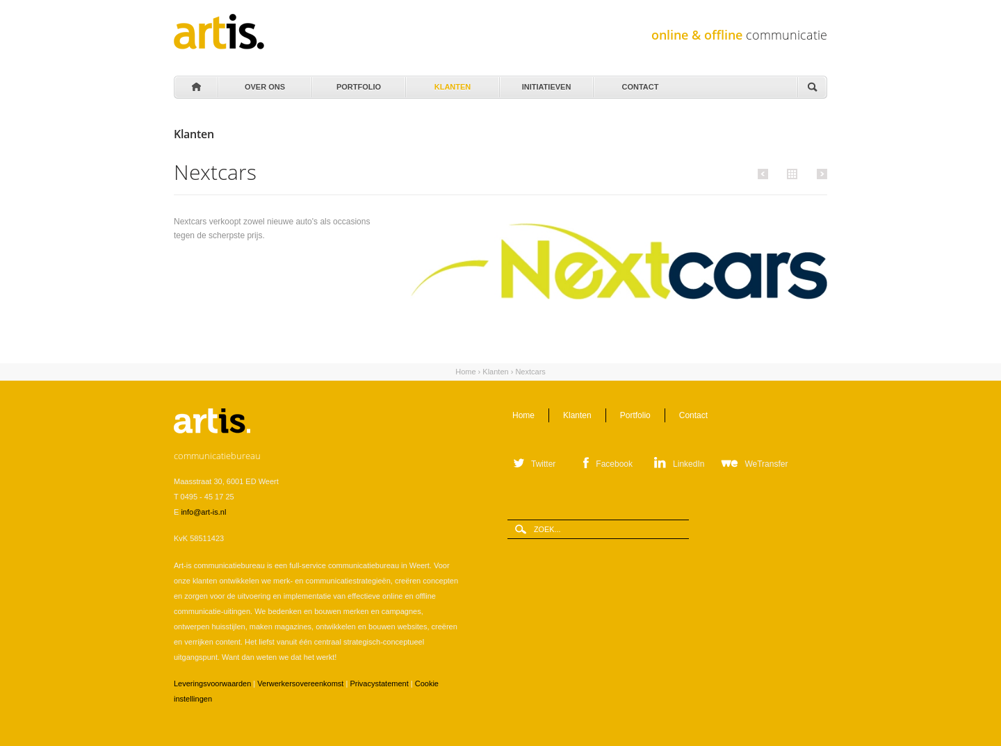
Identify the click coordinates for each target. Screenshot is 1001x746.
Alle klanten (790, 173)
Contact (639, 83)
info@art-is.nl (203, 512)
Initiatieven (545, 83)
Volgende (820, 174)
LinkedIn (688, 464)
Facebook (614, 464)
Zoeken (812, 88)
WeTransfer (766, 464)
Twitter (543, 464)
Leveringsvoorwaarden (212, 683)
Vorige (765, 174)
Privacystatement (379, 683)
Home (195, 87)
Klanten (451, 83)
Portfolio (358, 83)
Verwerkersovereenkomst (300, 683)
